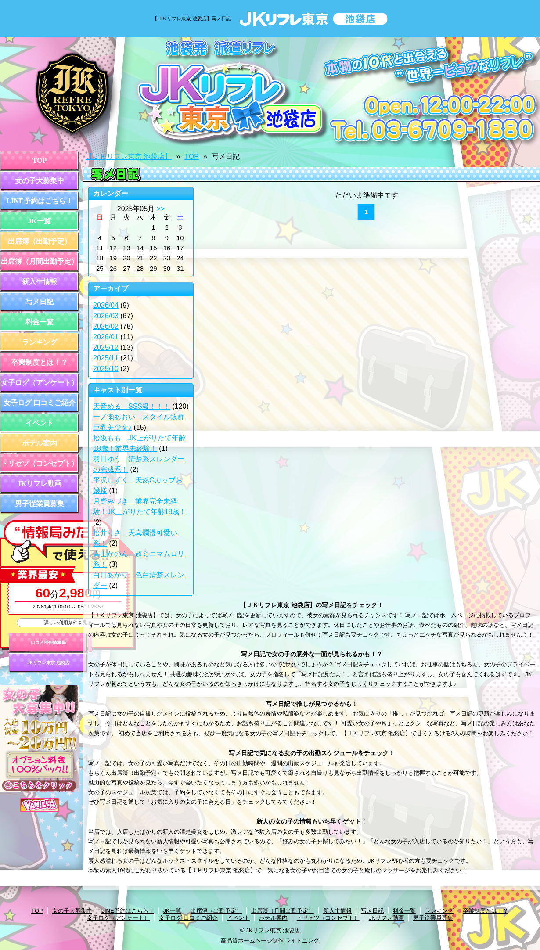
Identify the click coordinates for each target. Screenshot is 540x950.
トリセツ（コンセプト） (39, 463)
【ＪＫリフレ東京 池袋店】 (129, 156)
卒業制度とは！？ (39, 362)
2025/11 (106, 358)
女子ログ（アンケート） (39, 382)
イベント (39, 423)
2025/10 (106, 368)
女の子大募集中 (39, 180)
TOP (39, 160)
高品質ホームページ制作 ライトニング (270, 940)
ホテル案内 (39, 443)
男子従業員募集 (39, 503)
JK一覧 (39, 221)
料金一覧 (39, 322)
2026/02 (106, 326)
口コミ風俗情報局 (48, 642)
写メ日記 (39, 302)
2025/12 (106, 347)
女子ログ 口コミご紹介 (40, 403)
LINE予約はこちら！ (39, 201)
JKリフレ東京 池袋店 (48, 662)
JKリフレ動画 (39, 483)
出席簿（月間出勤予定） (39, 261)
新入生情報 (39, 281)
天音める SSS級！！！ (131, 406)
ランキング (39, 342)
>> (161, 208)
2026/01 (106, 337)
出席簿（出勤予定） (39, 241)
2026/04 (106, 305)
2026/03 (106, 316)
